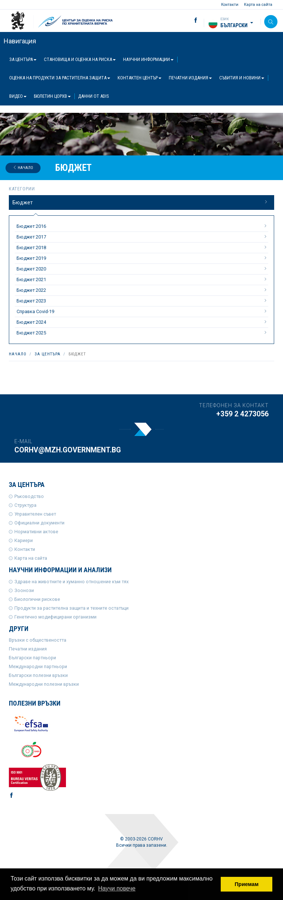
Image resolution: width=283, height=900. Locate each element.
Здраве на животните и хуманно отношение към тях (71, 581)
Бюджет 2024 (142, 322)
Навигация (20, 41)
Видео (18, 96)
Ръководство (29, 496)
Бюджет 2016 (142, 226)
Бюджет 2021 (142, 279)
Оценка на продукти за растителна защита (59, 77)
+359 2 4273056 (242, 414)
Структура (25, 505)
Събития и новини (241, 77)
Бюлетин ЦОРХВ (52, 96)
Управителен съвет (35, 514)
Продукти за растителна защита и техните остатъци (71, 608)
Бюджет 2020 (142, 269)
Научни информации (148, 59)
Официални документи (39, 523)
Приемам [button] (247, 884)
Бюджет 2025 (142, 333)
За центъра (22, 59)
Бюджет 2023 (142, 301)
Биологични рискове (37, 599)
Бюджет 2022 (142, 290)
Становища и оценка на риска (80, 59)
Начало (23, 167)
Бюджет (141, 202)
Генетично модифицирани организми (55, 617)
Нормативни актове (36, 531)
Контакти (229, 4)
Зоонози (24, 590)
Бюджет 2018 (142, 247)
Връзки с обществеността (37, 640)
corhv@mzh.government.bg (67, 450)
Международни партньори (38, 666)
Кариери (23, 540)
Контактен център (139, 77)
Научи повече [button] (116, 888)
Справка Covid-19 (142, 311)
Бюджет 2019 (142, 258)
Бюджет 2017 (142, 237)
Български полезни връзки (38, 675)
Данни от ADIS (93, 96)
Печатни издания (190, 77)
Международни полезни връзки (44, 684)
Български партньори (32, 657)
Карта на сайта (258, 4)
